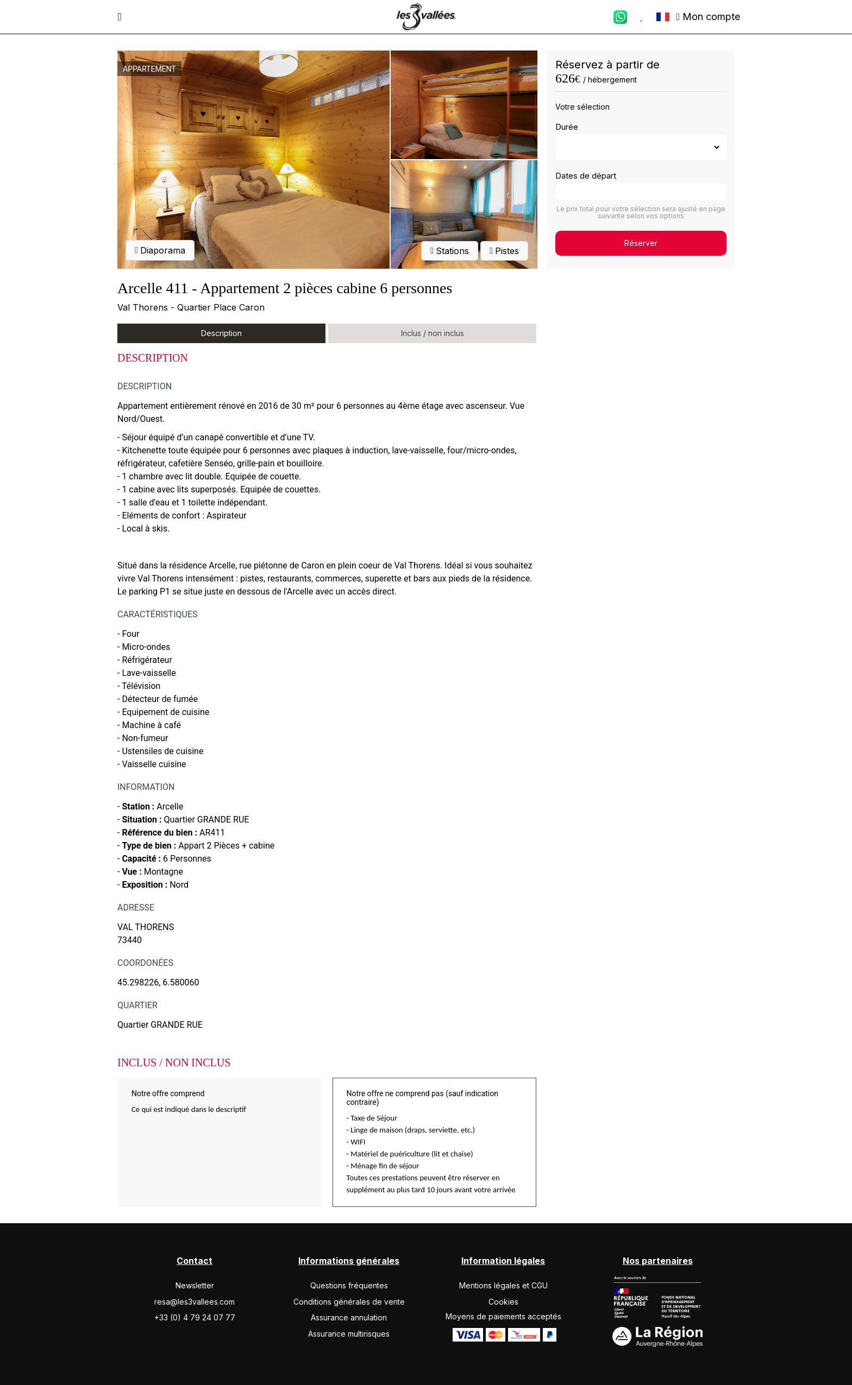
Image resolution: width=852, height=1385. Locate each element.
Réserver (640, 243)
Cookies (503, 1301)
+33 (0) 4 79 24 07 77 (194, 1317)
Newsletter (195, 1285)
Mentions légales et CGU (503, 1285)
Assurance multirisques (349, 1333)
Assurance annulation (349, 1317)
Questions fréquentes (349, 1285)
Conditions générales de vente (349, 1301)
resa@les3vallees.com (194, 1301)
